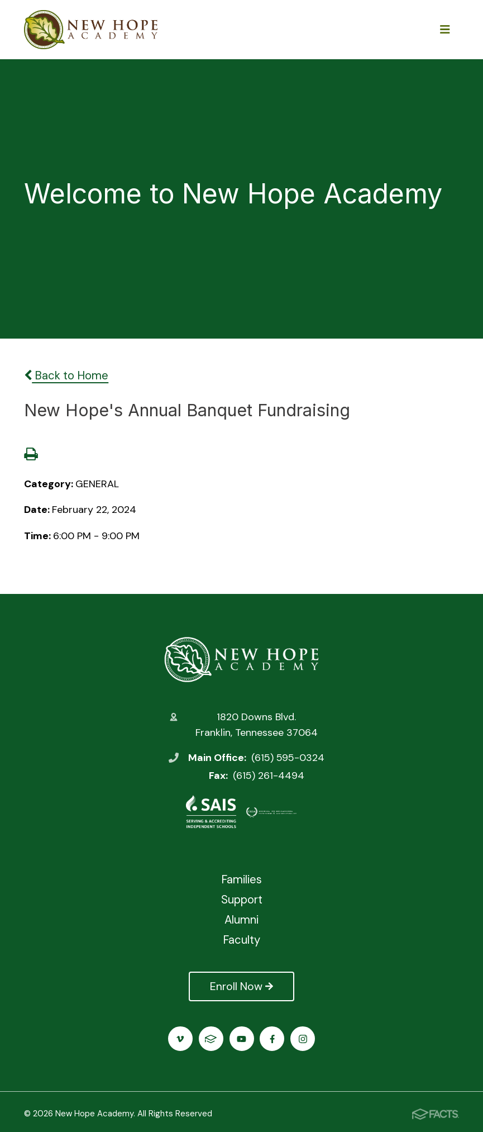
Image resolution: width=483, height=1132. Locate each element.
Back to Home (66, 375)
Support (241, 899)
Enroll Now (241, 986)
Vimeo (180, 1039)
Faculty (241, 940)
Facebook (272, 1039)
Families (241, 879)
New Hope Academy (241, 659)
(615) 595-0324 (287, 757)
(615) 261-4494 (268, 775)
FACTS (211, 1039)
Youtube (241, 1039)
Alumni (241, 919)
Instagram (303, 1039)
